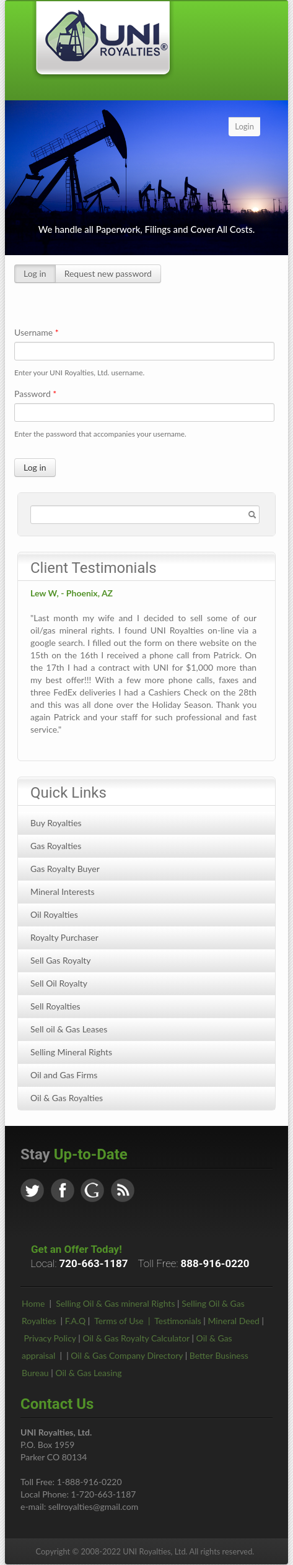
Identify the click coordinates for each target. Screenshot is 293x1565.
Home (33, 1303)
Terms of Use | (124, 1320)
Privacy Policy (50, 1338)
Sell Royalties (55, 1006)
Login (244, 126)
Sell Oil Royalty (58, 983)
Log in (35, 273)
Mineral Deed (233, 1320)
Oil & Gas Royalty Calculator (136, 1338)
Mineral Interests (62, 891)
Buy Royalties (56, 822)
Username (36, 332)
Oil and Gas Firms (63, 1075)
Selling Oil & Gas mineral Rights (115, 1303)
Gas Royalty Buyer (65, 868)
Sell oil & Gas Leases (68, 1029)
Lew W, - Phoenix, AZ (71, 593)
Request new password (108, 273)
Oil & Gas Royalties (66, 1097)
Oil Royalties (54, 914)
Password (35, 393)
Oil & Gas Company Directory (127, 1355)
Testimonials (177, 1320)
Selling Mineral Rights (71, 1052)
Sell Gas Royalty (60, 960)
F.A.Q (75, 1320)
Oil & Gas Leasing (88, 1372)
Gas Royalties (55, 845)
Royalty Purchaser (64, 937)
